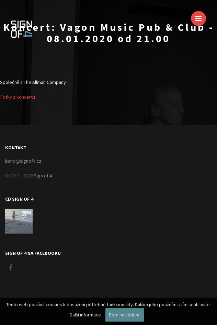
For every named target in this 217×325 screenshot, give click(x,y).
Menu (200, 15)
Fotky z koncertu (17, 97)
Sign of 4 (43, 176)
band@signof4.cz (23, 161)
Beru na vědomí (124, 315)
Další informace (85, 315)
